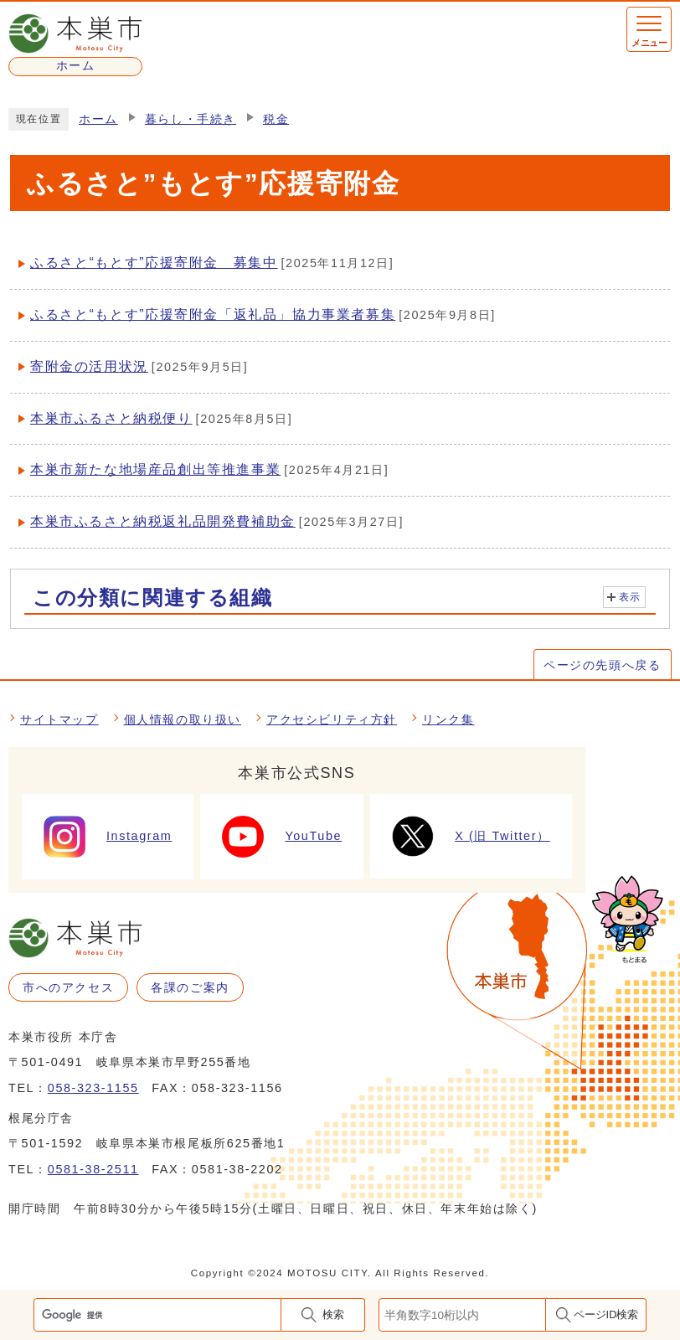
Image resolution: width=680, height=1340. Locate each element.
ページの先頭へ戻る (602, 665)
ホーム (98, 119)
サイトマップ (59, 719)
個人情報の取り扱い (182, 719)
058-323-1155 (93, 1088)
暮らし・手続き (190, 119)
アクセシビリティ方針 (331, 719)
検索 (333, 1314)
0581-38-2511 (93, 1169)
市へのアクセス (68, 987)
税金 (276, 119)
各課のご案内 (190, 987)
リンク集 (448, 719)
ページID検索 (606, 1314)
